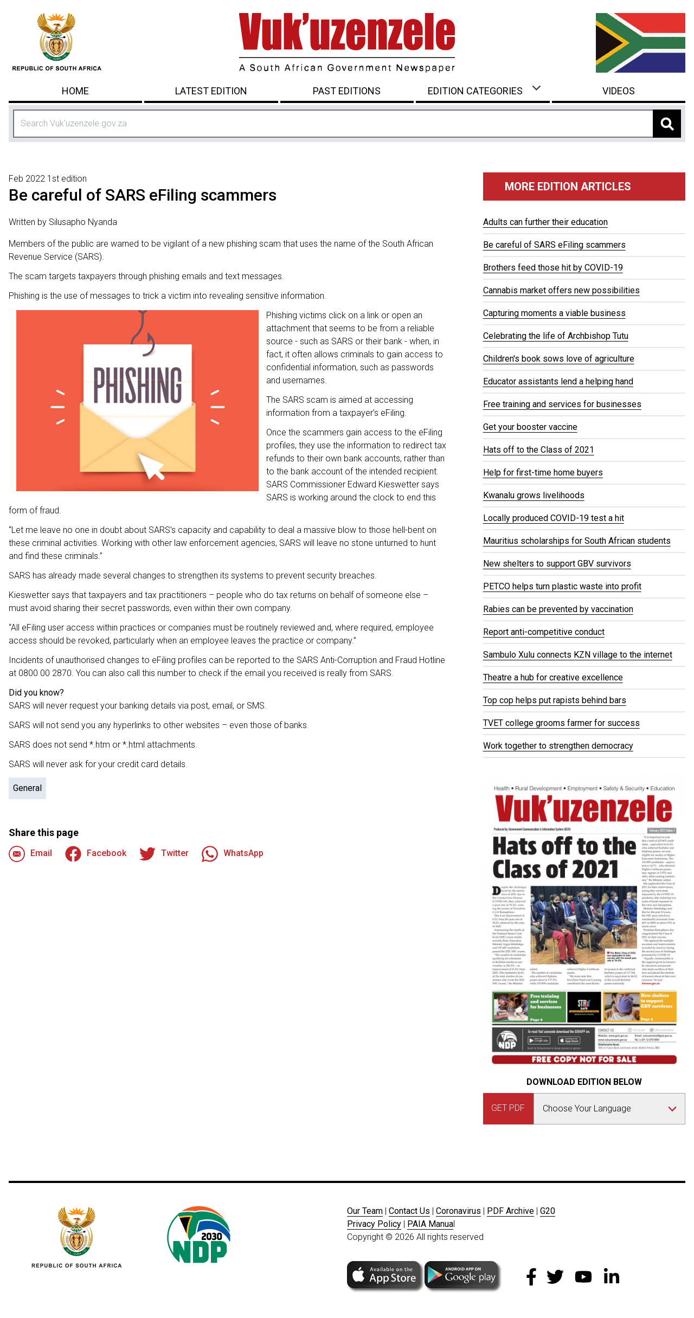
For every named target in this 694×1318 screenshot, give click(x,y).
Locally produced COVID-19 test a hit (553, 518)
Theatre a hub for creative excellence (553, 677)
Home (75, 91)
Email (30, 854)
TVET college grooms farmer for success (561, 723)
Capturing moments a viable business (554, 313)
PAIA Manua (430, 1224)
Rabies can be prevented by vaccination (558, 609)
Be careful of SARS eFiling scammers (554, 245)
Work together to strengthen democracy (558, 746)
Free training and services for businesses (562, 404)
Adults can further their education (545, 222)
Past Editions (347, 91)
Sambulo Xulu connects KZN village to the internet (577, 655)
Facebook (95, 854)
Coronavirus (458, 1211)
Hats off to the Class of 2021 (538, 450)
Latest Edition (211, 91)
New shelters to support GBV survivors (557, 563)
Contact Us (409, 1211)
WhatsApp (233, 854)
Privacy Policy (374, 1224)
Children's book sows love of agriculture (558, 358)
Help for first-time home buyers (543, 472)
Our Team (365, 1211)
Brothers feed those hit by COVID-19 (553, 267)
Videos (618, 91)
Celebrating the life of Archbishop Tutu (555, 336)
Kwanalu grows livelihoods (533, 495)
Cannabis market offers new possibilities (561, 290)
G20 (547, 1211)
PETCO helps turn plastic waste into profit (562, 586)
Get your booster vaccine (530, 427)
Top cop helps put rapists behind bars (554, 700)
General (27, 788)
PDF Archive (510, 1211)
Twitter (164, 854)
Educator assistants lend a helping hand (558, 381)
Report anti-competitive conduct (544, 632)
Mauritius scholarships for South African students (577, 541)
